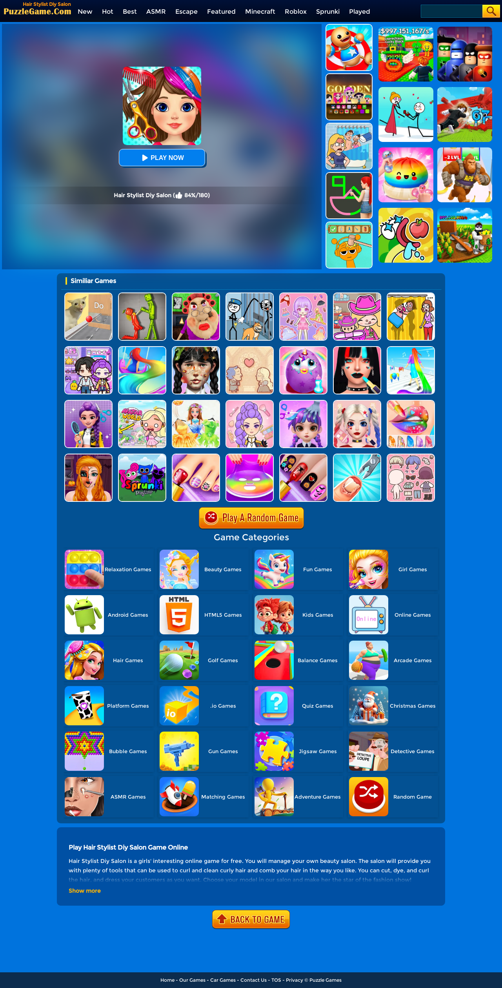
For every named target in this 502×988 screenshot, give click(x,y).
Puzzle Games (325, 980)
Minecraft (260, 11)
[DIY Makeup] (250, 456)
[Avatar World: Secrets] (88, 349)
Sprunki (328, 11)
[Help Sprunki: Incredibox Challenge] (349, 224)
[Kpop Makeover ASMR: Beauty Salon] (250, 403)
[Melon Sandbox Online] (142, 295)
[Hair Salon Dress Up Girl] (303, 403)
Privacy (294, 980)
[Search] (451, 11)
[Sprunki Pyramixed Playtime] (142, 456)
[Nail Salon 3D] (357, 456)
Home (167, 980)
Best (130, 11)
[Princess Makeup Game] (357, 403)
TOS (276, 980)
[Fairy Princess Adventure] (196, 403)
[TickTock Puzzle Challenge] (88, 295)
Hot (107, 11)
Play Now (162, 158)
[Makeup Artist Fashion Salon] (357, 349)
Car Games (223, 980)
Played (359, 11)
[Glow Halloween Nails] (303, 456)
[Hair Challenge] (411, 349)
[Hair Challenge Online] (142, 349)
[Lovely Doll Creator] (303, 295)
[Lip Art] (411, 403)
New (85, 11)
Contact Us (253, 980)
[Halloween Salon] (88, 456)
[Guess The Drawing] (349, 175)
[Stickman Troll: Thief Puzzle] (250, 295)
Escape (186, 11)
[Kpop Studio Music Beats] (349, 76)
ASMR (156, 11)
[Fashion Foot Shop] (196, 456)
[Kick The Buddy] (349, 27)
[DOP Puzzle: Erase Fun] (349, 126)
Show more (85, 890)
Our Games (192, 980)
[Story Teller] (250, 349)
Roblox (296, 11)
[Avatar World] (357, 295)
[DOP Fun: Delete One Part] (411, 295)
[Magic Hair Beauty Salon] (88, 403)
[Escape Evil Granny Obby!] (196, 295)
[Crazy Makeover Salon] (196, 349)
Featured (221, 11)
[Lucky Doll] (411, 456)
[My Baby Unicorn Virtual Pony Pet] (303, 349)
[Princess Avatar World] (142, 403)
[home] (37, 11)
